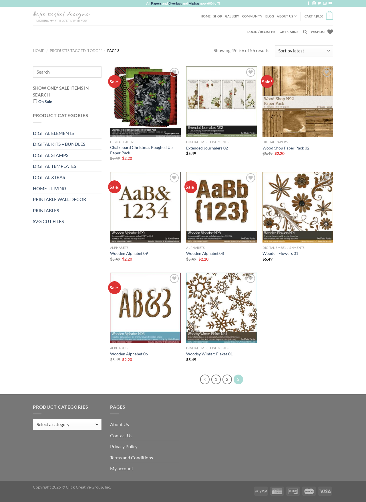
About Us (287, 16)
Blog (269, 16)
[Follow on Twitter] (319, 3)
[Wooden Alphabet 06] (145, 308)
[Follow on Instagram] (314, 3)
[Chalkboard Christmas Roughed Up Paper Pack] (145, 101)
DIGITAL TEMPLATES (54, 166)
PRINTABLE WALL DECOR (59, 199)
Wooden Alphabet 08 (205, 253)
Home (205, 16)
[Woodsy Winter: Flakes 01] (221, 308)
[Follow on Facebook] (308, 3)
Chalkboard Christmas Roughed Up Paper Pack (141, 150)
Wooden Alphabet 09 (129, 253)
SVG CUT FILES (48, 221)
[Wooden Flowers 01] (297, 207)
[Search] (305, 32)
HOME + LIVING (49, 188)
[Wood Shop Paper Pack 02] (297, 101)
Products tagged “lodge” (76, 50)
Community (252, 16)
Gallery (232, 16)
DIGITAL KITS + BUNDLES (59, 144)
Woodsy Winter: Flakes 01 (209, 353)
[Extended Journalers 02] (221, 101)
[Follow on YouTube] (330, 3)
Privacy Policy (124, 446)
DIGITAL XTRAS (49, 177)
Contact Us (121, 435)
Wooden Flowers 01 (280, 253)
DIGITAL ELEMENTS (53, 133)
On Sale (45, 101)
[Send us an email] (325, 3)
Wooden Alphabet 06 (129, 353)
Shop (217, 16)
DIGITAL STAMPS (50, 155)
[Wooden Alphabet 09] (145, 207)
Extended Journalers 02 (207, 147)
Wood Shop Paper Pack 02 (285, 147)
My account (121, 468)
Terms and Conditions (131, 457)
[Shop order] (304, 50)
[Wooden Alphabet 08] (221, 207)
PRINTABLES (46, 210)
